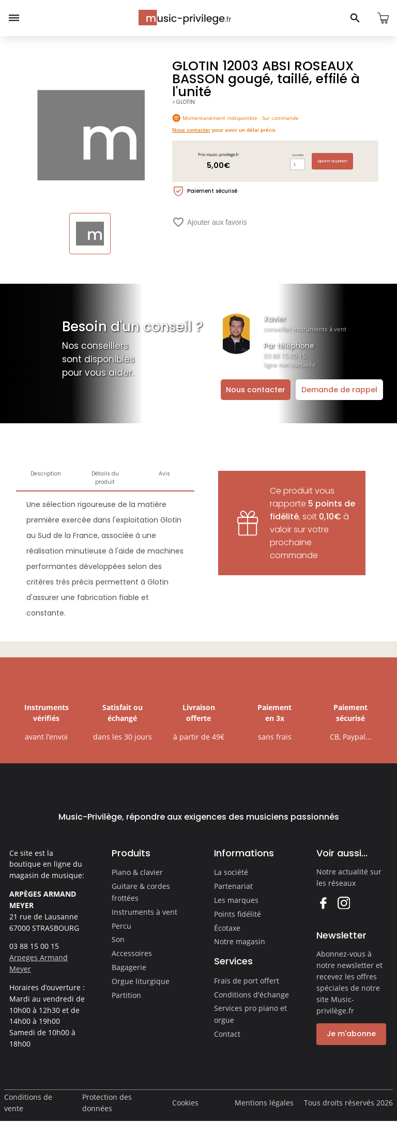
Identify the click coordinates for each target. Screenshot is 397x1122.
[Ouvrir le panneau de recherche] (355, 18)
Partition (126, 995)
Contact (227, 1034)
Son (118, 939)
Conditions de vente (28, 1102)
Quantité (297, 155)
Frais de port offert (246, 981)
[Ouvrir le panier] (383, 18)
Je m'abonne (351, 1033)
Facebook (322, 902)
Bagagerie (129, 967)
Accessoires (132, 953)
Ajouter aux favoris (209, 222)
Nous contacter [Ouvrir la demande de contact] (255, 390)
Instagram (343, 902)
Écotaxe (227, 928)
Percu (121, 926)
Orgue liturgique (141, 981)
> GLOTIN (183, 102)
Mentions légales (264, 1103)
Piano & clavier (137, 872)
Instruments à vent (144, 912)
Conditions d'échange (251, 995)
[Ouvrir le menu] (14, 18)
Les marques (236, 900)
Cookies (185, 1103)
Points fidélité (237, 914)
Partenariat (233, 886)
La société (231, 872)
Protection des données (107, 1102)
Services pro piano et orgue (250, 1014)
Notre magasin (239, 941)
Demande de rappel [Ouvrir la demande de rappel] (339, 390)
